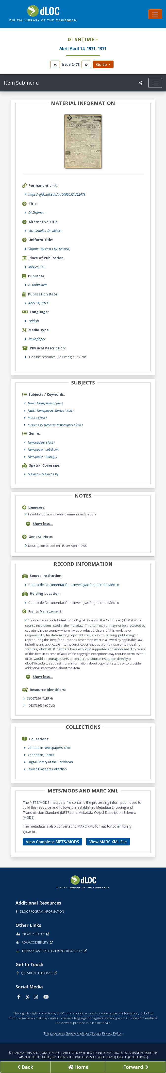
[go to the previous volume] (55, 64)
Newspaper (36, 339)
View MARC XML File (108, 841)
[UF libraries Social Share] (140, 82)
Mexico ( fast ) (37, 417)
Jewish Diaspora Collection (47, 769)
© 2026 (83, 1055)
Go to (101, 64)
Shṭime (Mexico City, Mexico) (49, 248)
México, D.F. (37, 267)
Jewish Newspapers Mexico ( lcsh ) (51, 410)
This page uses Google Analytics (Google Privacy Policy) (83, 1033)
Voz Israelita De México (45, 230)
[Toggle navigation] (155, 14)
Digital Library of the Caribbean (50, 762)
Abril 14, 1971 (38, 303)
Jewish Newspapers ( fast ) (45, 403)
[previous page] (25, 1067)
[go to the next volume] (86, 64)
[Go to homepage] (78, 1067)
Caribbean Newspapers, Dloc (49, 747)
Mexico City (50, 474)
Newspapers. (41, 442)
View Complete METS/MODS (52, 841)
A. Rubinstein (38, 284)
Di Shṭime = (37, 212)
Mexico (33, 474)
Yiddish (33, 321)
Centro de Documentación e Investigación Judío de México (73, 584)
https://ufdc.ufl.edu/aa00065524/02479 (56, 194)
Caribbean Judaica (41, 755)
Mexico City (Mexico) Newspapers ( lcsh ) (55, 424)
